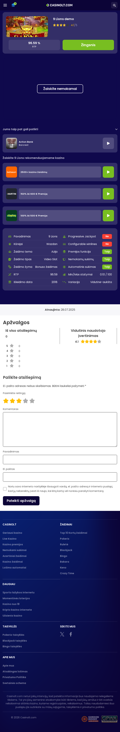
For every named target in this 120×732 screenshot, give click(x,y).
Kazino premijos (13, 544)
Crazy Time (67, 573)
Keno (63, 567)
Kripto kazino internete (17, 609)
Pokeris (64, 538)
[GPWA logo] (109, 719)
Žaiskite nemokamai (60, 88)
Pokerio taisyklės (13, 635)
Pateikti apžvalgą (21, 500)
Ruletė (64, 544)
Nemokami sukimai (15, 550)
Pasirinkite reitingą (14, 393)
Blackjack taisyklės (15, 640)
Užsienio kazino (12, 615)
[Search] (114, 5)
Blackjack (66, 550)
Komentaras (10, 409)
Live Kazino (10, 538)
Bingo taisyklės (12, 646)
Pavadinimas (11, 451)
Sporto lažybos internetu (18, 592)
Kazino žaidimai (13, 561)
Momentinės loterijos (16, 598)
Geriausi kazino (12, 533)
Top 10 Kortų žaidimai (73, 533)
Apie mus (8, 665)
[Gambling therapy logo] (90, 719)
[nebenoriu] (70, 719)
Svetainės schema (14, 683)
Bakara (64, 561)
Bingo (63, 556)
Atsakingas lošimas (15, 671)
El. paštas (9, 469)
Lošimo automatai (14, 567)
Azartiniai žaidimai (15, 556)
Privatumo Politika (14, 677)
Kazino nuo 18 (11, 604)
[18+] (54, 719)
